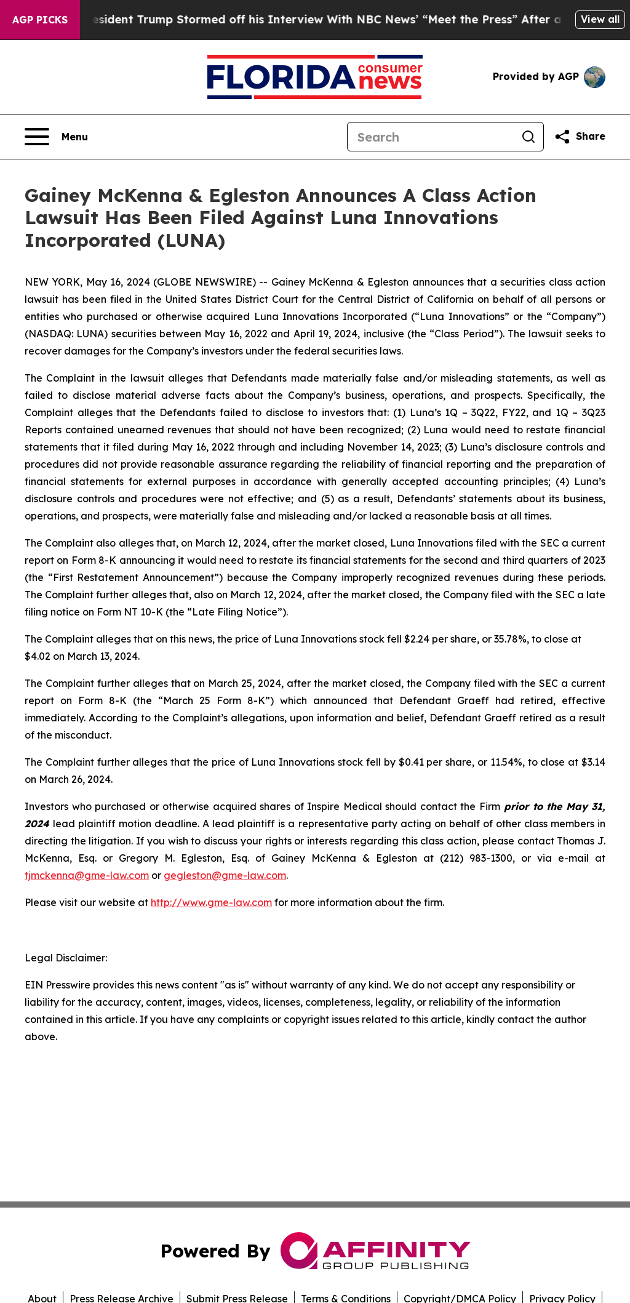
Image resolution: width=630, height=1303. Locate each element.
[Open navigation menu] (56, 136)
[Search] (431, 136)
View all (600, 19)
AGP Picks (40, 20)
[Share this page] (579, 136)
